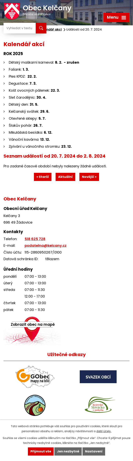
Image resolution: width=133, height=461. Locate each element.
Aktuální (65, 177)
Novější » (89, 177)
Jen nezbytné (68, 451)
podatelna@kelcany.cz (45, 245)
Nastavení (94, 451)
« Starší (42, 177)
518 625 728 (35, 238)
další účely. (103, 431)
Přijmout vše (40, 451)
